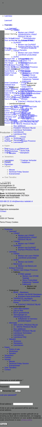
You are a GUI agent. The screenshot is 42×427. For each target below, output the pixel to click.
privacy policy (26, 420)
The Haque (8, 63)
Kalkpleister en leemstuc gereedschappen (27, 320)
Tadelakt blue (9, 85)
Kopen (7, 146)
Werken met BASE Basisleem (30, 294)
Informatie (13, 323)
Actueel (7, 166)
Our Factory (9, 87)
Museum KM (9, 59)
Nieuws (12, 361)
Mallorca (24, 63)
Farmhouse (25, 71)
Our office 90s (27, 109)
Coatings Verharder (29, 160)
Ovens (7, 111)
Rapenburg (8, 109)
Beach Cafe (26, 113)
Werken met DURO (25, 262)
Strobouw (17, 341)
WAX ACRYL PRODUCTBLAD (25, 325)
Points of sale (14, 349)
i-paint (6, 137)
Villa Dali (7, 119)
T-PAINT (16, 242)
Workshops (13, 351)
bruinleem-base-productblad (29, 296)
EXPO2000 (25, 69)
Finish (23, 137)
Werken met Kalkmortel (32, 84)
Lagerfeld (25, 59)
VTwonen (24, 83)
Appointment (28, 40)
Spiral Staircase (27, 91)
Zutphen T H (26, 61)
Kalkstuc (16, 272)
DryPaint (7, 141)
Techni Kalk (24, 151)
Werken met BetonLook (27, 266)
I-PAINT (16, 30)
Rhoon (7, 65)
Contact (7, 182)
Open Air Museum (11, 93)
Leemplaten (9, 160)
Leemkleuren (18, 132)
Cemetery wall (10, 117)
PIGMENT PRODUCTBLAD (24, 128)
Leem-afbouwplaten (21, 309)
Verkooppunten (30, 38)
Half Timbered (27, 89)
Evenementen (14, 365)
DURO (16, 57)
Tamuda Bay (27, 95)
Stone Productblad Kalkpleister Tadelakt (30, 78)
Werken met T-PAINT (26, 244)
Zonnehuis (25, 67)
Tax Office (25, 65)
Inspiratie (8, 25)
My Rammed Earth (29, 107)
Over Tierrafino (10, 368)
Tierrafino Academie (29, 48)
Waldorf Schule (10, 73)
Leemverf (8, 20)
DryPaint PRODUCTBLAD (28, 47)
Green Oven (26, 87)
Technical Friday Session (19, 363)
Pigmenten (8, 164)
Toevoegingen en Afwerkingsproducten (21, 316)
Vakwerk (12, 339)
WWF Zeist (8, 75)
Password (4, 387)
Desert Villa (9, 89)
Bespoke (7, 48)
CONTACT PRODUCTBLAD (29, 102)
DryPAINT (17, 43)
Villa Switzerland (27, 117)
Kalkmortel (26, 81)
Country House (10, 69)
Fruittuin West (9, 97)
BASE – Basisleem (20, 292)
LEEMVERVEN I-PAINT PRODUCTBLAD (27, 35)
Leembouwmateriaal (17, 104)
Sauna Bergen (10, 99)
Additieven (26, 162)
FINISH (16, 254)
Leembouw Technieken (22, 130)
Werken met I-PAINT (26, 32)
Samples (23, 50)
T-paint (7, 139)
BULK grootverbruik (21, 313)
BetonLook (24, 149)
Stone (6, 151)
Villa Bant (25, 97)
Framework (25, 73)
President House (28, 75)
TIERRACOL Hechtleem (23, 298)
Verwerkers (8, 157)
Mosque (24, 99)
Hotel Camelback (11, 83)
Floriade (25, 111)
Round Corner (10, 115)
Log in (18, 391)
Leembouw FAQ (19, 134)
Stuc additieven (19, 126)
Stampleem (24, 153)
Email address (6, 404)
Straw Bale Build (11, 107)
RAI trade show (28, 119)
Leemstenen (18, 142)
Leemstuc (13, 252)
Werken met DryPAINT (27, 45)
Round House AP (11, 123)
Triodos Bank (9, 67)
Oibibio (7, 95)
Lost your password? (8, 395)
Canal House (9, 113)
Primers (7, 162)
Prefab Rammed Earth (30, 121)
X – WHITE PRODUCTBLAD (24, 327)
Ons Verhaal (9, 38)
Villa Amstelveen (27, 115)
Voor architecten (10, 40)
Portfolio (7, 357)
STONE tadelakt (24, 274)
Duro (23, 139)
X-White (7, 153)
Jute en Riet (18, 311)
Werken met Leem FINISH (28, 53)
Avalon (24, 85)
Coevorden (8, 91)
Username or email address (11, 380)
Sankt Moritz (9, 71)
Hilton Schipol (26, 93)
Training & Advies (11, 29)
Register (3, 424)
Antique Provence (28, 141)
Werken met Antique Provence (25, 270)
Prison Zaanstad (11, 121)
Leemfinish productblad (27, 55)
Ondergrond (13, 290)
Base (6, 149)
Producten (8, 229)
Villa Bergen (9, 61)
